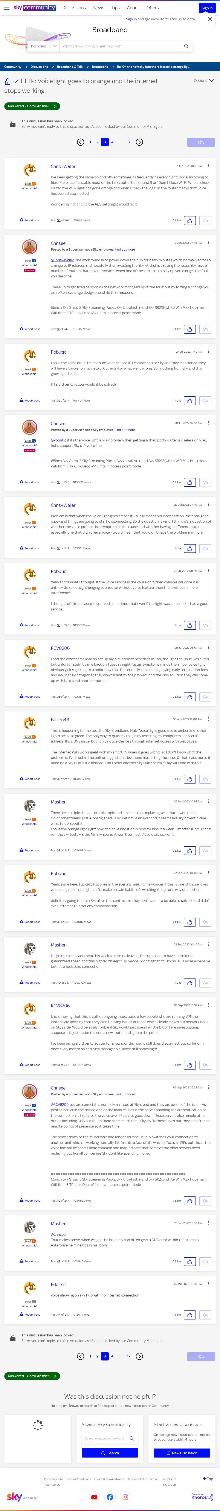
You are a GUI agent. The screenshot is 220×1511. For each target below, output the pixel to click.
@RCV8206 (60, 1104)
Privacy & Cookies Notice (109, 1479)
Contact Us (53, 1484)
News (98, 7)
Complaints (169, 1479)
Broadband (110, 29)
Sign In (207, 8)
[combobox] (119, 46)
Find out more (125, 249)
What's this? (29, 188)
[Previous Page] (80, 142)
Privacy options (53, 1479)
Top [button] (210, 1479)
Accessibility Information (143, 1479)
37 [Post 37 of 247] (58, 779)
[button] (208, 166)
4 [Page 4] (112, 142)
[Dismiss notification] (210, 19)
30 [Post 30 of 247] (59, 220)
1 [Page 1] (90, 142)
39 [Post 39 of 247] (58, 922)
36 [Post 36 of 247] (58, 696)
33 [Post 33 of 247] (58, 482)
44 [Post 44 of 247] (59, 1314)
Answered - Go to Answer (32, 106)
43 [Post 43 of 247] (58, 1261)
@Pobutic (58, 440)
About (133, 7)
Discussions (74, 7)
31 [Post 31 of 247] (58, 329)
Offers (153, 7)
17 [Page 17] (128, 142)
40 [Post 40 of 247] (59, 982)
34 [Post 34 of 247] (58, 548)
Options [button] (200, 80)
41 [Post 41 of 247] (58, 1065)
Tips (116, 7)
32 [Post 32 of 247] (58, 400)
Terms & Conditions (78, 1479)
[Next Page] (139, 142)
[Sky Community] (35, 8)
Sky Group (169, 1484)
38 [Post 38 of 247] (58, 850)
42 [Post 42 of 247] (58, 1200)
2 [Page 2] (97, 142)
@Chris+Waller (62, 260)
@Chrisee (58, 1234)
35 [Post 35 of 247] (58, 625)
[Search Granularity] (44, 46)
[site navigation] (6, 7)
